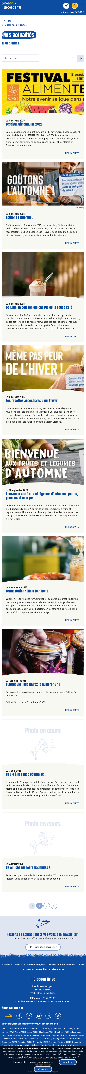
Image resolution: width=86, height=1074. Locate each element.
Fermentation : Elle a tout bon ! (27, 591)
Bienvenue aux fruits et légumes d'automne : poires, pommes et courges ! (42, 496)
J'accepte (43, 1069)
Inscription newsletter (43, 947)
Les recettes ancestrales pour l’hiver (32, 401)
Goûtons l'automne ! (19, 217)
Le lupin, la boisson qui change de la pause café (39, 307)
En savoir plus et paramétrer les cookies (33, 1062)
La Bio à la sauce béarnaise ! (26, 774)
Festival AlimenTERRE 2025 (24, 124)
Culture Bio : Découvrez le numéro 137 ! (33, 684)
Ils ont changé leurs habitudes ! (28, 868)
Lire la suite (72, 153)
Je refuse (67, 1062)
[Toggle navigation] (82, 6)
